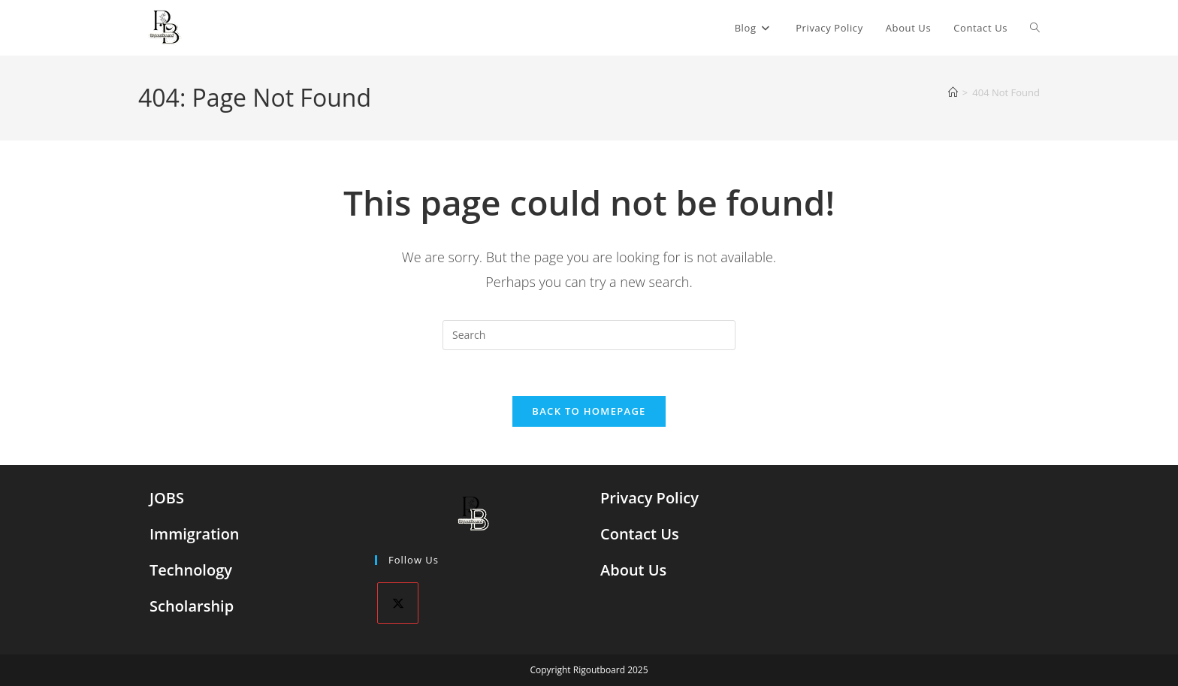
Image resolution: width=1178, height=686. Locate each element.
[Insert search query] (589, 335)
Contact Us (639, 534)
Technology (191, 570)
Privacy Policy (649, 498)
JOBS (167, 498)
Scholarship (192, 606)
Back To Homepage (588, 411)
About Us (633, 570)
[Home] (953, 92)
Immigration (195, 534)
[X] (397, 603)
